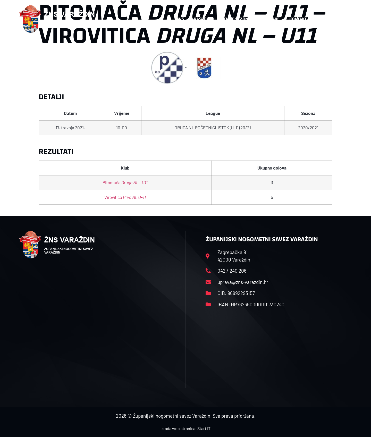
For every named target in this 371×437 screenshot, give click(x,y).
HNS (180, 19)
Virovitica (125, 197)
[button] (341, 19)
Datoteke (270, 19)
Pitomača (125, 182)
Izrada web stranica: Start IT (185, 428)
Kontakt (298, 19)
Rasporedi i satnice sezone (222, 19)
